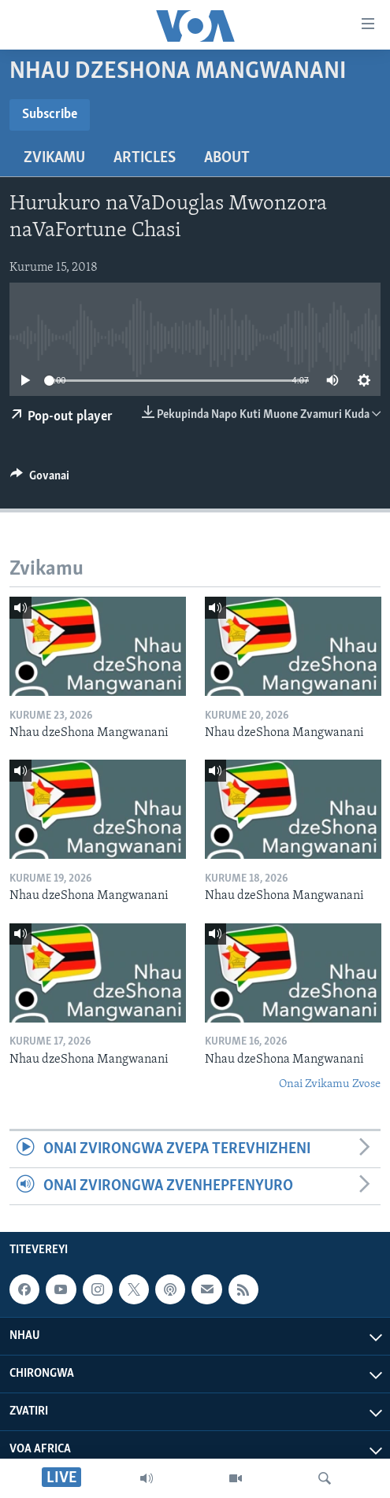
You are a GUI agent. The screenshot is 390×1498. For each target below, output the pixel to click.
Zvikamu (54, 158)
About (227, 158)
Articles (144, 158)
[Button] (39, 479)
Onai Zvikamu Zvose (330, 1084)
